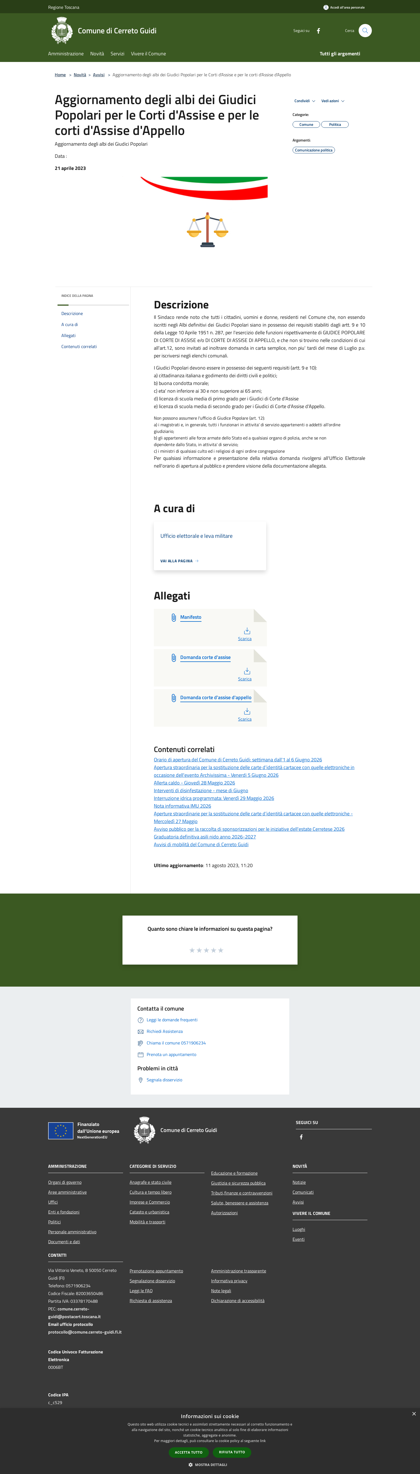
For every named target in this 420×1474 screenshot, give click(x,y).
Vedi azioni (333, 101)
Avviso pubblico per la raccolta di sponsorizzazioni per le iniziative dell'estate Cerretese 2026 (249, 829)
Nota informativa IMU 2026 (182, 806)
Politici (54, 1221)
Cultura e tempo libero (150, 1192)
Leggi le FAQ (141, 1290)
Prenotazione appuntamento (156, 1270)
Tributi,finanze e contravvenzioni (241, 1193)
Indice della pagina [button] (77, 295)
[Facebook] (316, 30)
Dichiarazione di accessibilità (237, 1300)
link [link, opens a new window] (263, 1440)
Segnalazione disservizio (152, 1280)
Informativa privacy (229, 1280)
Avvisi (99, 74)
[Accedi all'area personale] (344, 7)
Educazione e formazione (234, 1173)
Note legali (221, 1290)
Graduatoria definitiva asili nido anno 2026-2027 (205, 836)
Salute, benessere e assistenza (239, 1202)
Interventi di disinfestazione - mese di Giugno (201, 790)
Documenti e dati (64, 1241)
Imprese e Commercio (150, 1202)
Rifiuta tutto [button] (232, 1452)
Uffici (53, 1202)
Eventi (299, 1239)
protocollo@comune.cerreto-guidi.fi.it (85, 1332)
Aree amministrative (67, 1192)
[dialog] (210, 1441)
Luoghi (299, 1229)
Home (60, 74)
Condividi (305, 101)
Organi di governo (64, 1182)
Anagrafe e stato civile (150, 1182)
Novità (80, 74)
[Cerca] (365, 30)
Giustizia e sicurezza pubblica (238, 1183)
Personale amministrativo (72, 1231)
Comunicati (303, 1192)
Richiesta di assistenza (151, 1300)
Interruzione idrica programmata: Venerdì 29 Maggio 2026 (214, 798)
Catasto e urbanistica (149, 1212)
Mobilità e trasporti (147, 1221)
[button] (210, 1464)
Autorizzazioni (224, 1212)
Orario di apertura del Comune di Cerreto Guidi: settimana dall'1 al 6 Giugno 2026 (238, 759)
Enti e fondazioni (64, 1212)
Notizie (299, 1182)
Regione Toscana (63, 7)
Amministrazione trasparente (238, 1270)
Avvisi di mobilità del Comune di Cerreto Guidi (201, 844)
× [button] (414, 1414)
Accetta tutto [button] (189, 1452)
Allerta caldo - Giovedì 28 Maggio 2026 (194, 782)
